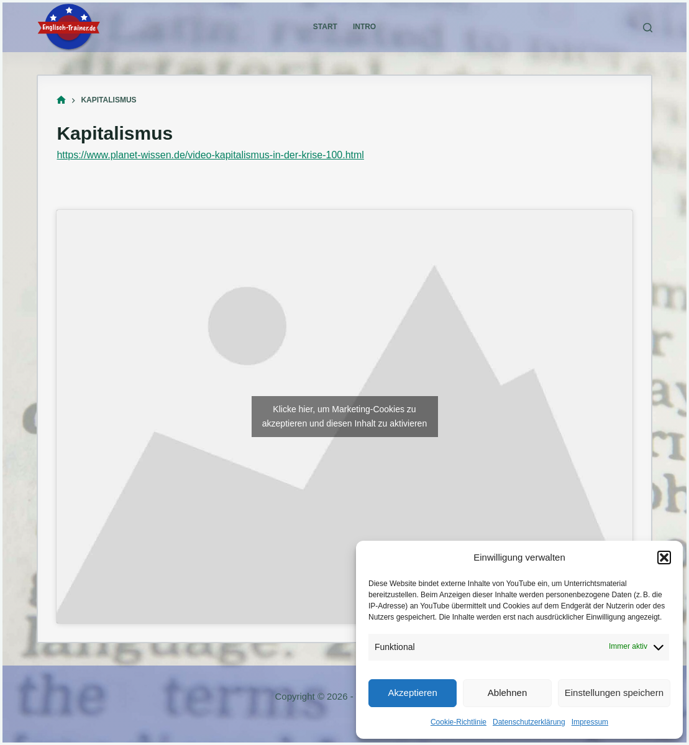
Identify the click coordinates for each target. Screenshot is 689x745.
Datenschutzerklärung (529, 722)
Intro (364, 26)
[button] (664, 557)
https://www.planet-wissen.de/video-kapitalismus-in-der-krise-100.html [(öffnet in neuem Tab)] (210, 155)
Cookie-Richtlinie (458, 722)
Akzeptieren (412, 692)
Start (325, 26)
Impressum (590, 722)
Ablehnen (507, 692)
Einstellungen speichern (614, 692)
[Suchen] (647, 27)
